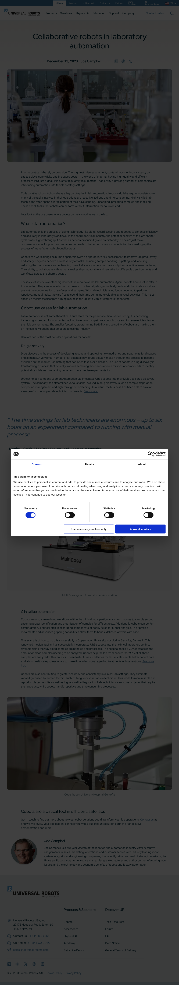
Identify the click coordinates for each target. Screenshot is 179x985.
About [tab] (142, 464)
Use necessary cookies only (88, 529)
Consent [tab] (37, 464)
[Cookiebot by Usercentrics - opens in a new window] (150, 454)
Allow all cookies (140, 529)
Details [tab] (89, 464)
